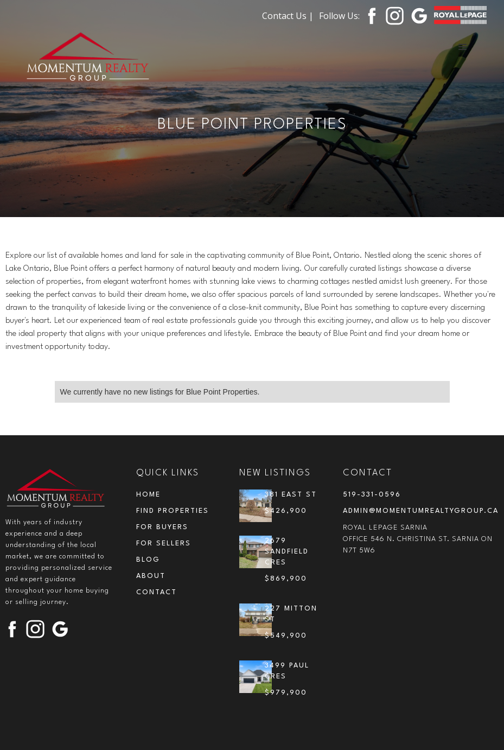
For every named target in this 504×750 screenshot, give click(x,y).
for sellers (163, 543)
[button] (462, 47)
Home (148, 494)
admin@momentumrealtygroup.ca (421, 510)
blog (148, 559)
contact (156, 592)
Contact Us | (288, 15)
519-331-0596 (372, 494)
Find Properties (172, 510)
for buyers (162, 527)
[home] (88, 58)
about (150, 576)
